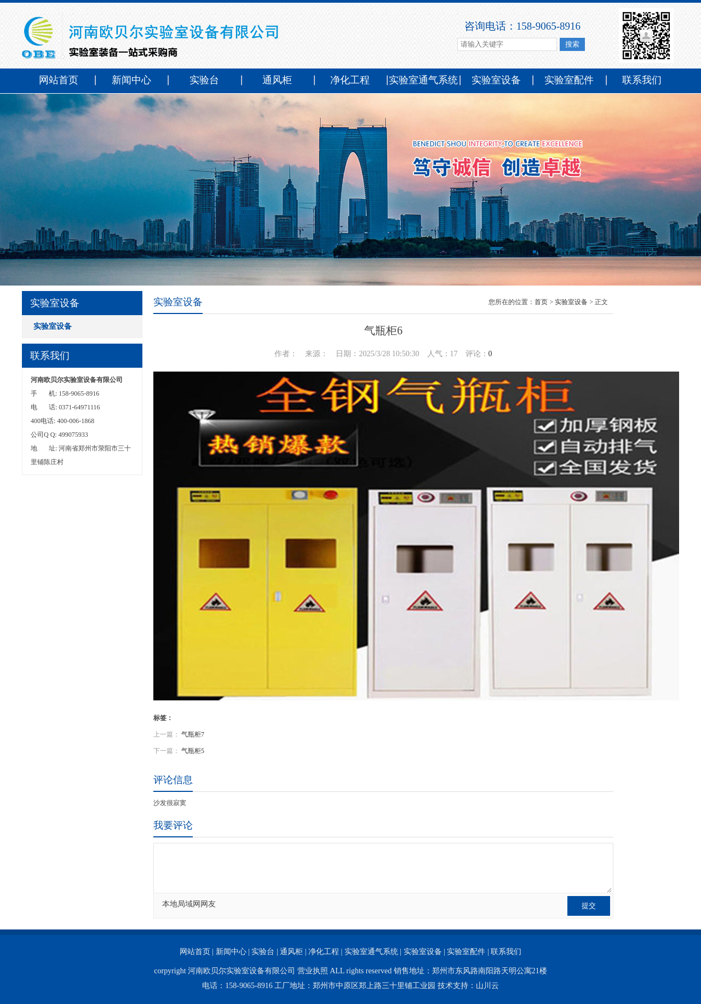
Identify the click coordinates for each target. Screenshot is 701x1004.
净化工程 (350, 80)
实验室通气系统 (423, 80)
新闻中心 (131, 80)
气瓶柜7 (192, 734)
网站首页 (58, 80)
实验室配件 (569, 80)
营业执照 (312, 971)
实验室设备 (496, 80)
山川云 (487, 986)
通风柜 (277, 80)
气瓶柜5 (192, 751)
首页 (541, 302)
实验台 (204, 80)
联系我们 (642, 80)
